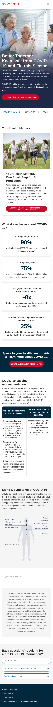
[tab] (13, 112)
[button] (48, 4)
